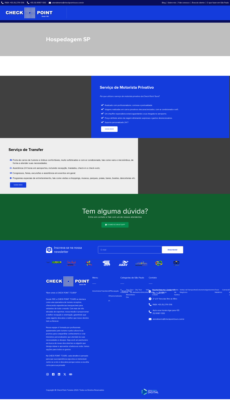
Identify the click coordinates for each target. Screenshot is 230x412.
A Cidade (123, 291)
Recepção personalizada (116, 293)
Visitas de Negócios (183, 291)
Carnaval (225, 290)
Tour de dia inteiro (132, 292)
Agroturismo (210, 290)
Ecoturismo (201, 290)
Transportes (192, 290)
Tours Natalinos (218, 291)
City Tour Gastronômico (140, 291)
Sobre (98, 291)
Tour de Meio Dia (128, 293)
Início (94, 291)
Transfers (104, 291)
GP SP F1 (109, 296)
